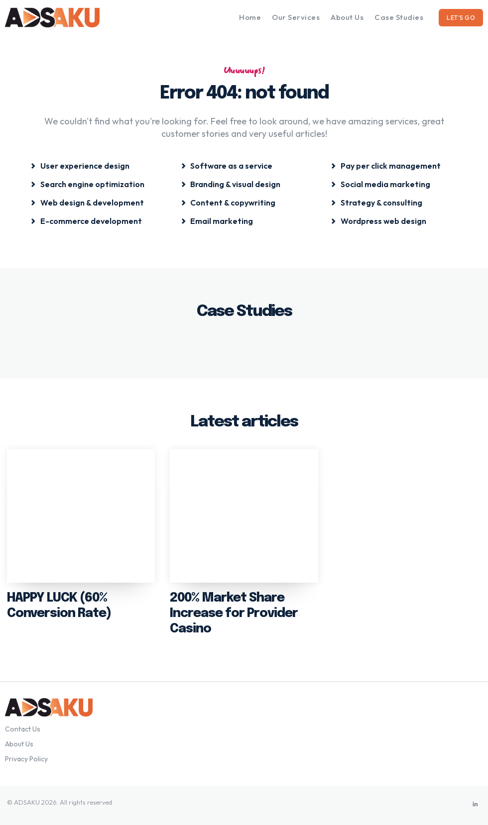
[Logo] (64, 17)
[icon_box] (80, 165)
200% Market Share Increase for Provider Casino (231, 611)
